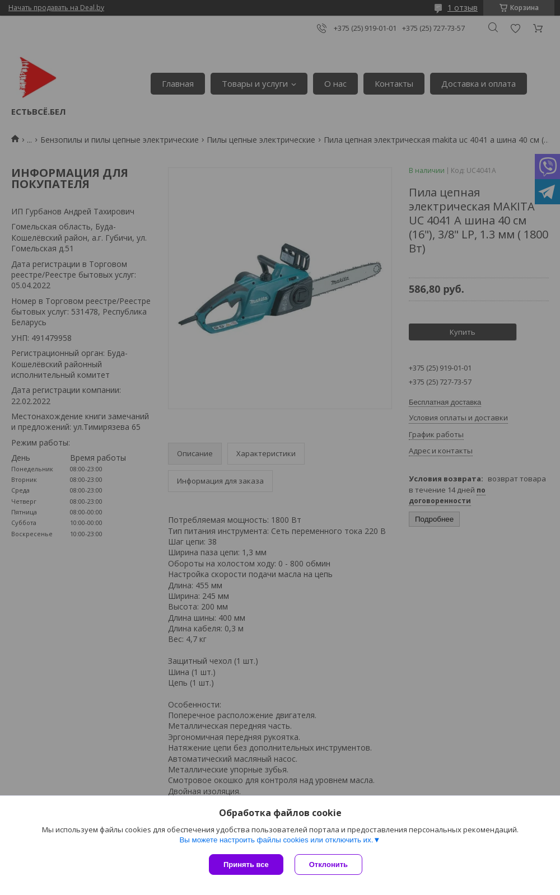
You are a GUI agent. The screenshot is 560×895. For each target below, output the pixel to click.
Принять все (246, 864)
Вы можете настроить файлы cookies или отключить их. (276, 840)
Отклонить (328, 864)
